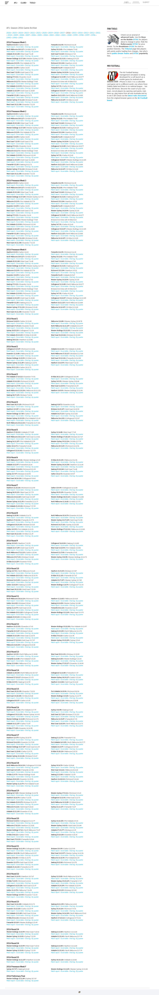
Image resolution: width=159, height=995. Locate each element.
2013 (86, 32)
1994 (14, 37)
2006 (33, 35)
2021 (38, 32)
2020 (44, 32)
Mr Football (113, 65)
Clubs (23, 2)
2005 (39, 35)
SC (137, 39)
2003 (51, 35)
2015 (74, 32)
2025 (14, 32)
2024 (20, 32)
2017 (62, 32)
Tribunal (128, 49)
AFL (15, 2)
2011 (98, 32)
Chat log (27, 47)
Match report (11, 47)
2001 (63, 35)
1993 (20, 37)
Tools (32, 2)
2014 (80, 32)
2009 (16, 35)
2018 (56, 32)
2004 (45, 35)
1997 (87, 35)
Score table (20, 47)
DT (134, 39)
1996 (93, 35)
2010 (10, 35)
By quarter (35, 47)
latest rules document (137, 96)
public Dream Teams (120, 53)
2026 (8, 32)
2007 (27, 35)
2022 (32, 32)
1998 (81, 35)
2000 (69, 35)
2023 (26, 32)
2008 (22, 35)
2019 (50, 32)
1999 (75, 35)
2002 (57, 35)
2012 (92, 32)
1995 (8, 37)
